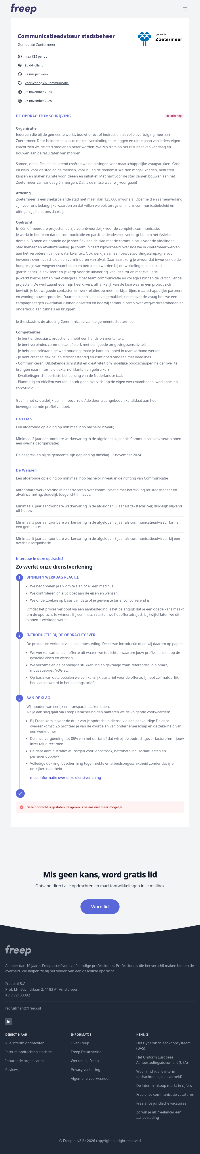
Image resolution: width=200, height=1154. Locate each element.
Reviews (12, 1069)
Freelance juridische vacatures (161, 1103)
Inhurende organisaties (24, 1060)
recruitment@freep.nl (23, 1008)
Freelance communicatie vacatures (165, 1094)
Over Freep (80, 1043)
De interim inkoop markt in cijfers (164, 1085)
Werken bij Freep (85, 1060)
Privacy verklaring (85, 1069)
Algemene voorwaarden (90, 1078)
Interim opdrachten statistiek (29, 1051)
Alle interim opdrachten (24, 1043)
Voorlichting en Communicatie (47, 83)
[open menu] (185, 8)
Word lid (100, 907)
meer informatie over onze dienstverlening (65, 777)
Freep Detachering (86, 1051)
